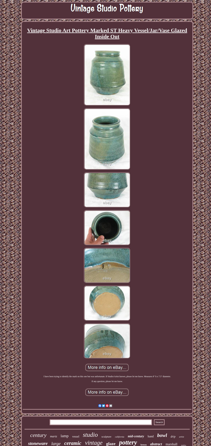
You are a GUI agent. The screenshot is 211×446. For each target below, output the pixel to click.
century (38, 435)
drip (173, 436)
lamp (65, 436)
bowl (162, 435)
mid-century (136, 436)
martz (53, 436)
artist (181, 436)
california (119, 436)
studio (90, 434)
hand (151, 436)
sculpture (106, 436)
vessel (75, 436)
